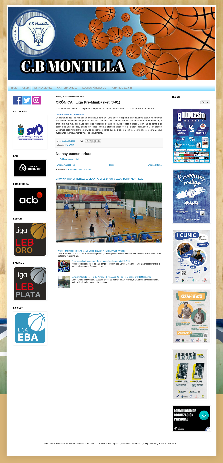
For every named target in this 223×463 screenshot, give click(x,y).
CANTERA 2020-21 (67, 87)
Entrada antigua (155, 165)
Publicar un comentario (70, 159)
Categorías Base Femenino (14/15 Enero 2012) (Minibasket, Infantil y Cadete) (92, 251)
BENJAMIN (69, 145)
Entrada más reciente (66, 165)
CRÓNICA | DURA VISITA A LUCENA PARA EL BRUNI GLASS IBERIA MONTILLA (99, 178)
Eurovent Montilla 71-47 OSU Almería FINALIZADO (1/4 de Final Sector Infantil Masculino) (111, 277)
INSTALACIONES (43, 87)
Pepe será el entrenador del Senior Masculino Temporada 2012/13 (101, 261)
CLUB (25, 87)
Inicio (111, 165)
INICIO (14, 87)
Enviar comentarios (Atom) (79, 169)
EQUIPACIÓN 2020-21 (94, 87)
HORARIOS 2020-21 (121, 87)
